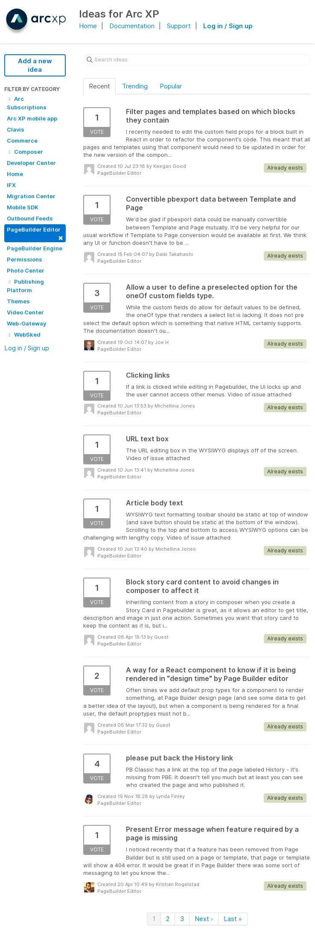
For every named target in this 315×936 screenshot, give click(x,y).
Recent (99, 86)
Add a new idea (35, 65)
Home (88, 26)
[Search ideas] (197, 59)
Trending (135, 86)
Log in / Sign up (228, 26)
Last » (233, 919)
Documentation (132, 26)
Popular (171, 86)
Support (179, 26)
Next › (204, 919)
